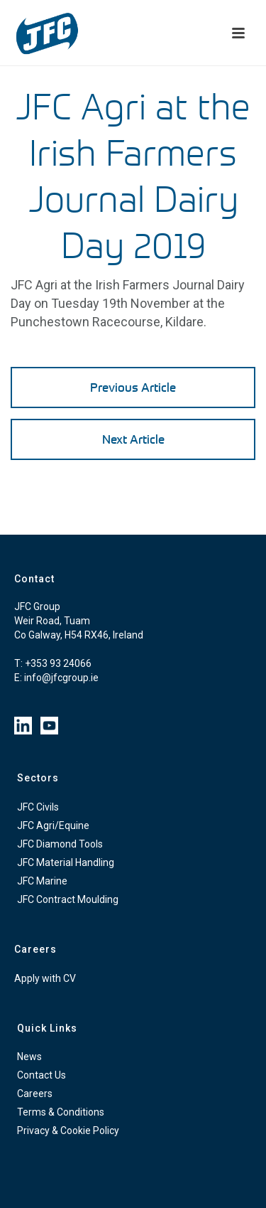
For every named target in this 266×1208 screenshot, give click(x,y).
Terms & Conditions (60, 1112)
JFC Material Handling (65, 862)
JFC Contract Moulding (67, 899)
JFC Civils (38, 807)
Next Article (133, 439)
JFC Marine (42, 881)
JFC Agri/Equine (53, 825)
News (29, 1056)
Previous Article (133, 387)
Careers (34, 1093)
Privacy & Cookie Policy (68, 1130)
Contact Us (41, 1075)
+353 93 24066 (58, 663)
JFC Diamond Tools (60, 844)
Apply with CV (45, 978)
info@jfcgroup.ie (61, 677)
